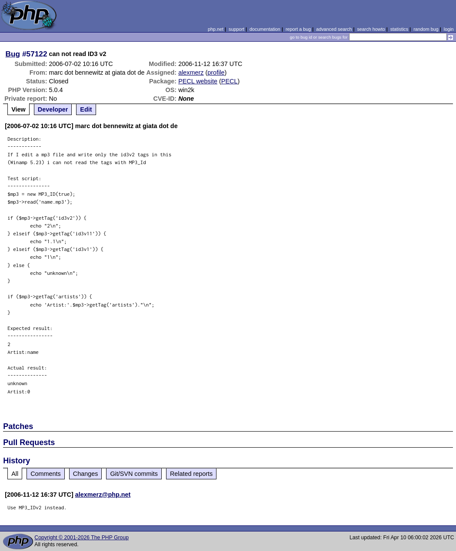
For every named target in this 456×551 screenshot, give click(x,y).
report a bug (298, 29)
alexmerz (190, 72)
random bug (426, 29)
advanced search (334, 29)
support (236, 29)
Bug (13, 53)
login (449, 29)
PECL (229, 81)
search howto (371, 29)
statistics (399, 29)
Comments (45, 473)
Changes (85, 473)
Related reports (191, 473)
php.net (215, 29)
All (14, 473)
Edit (86, 109)
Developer (53, 109)
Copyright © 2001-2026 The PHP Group (81, 538)
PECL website (197, 81)
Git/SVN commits (134, 473)
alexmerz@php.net (103, 494)
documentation (265, 29)
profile (215, 72)
